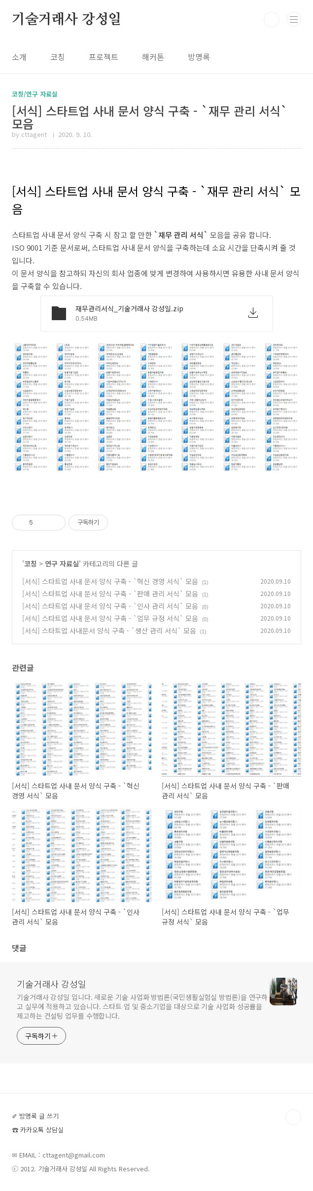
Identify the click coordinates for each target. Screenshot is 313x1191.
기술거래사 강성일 (66, 20)
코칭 (57, 57)
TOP (293, 1117)
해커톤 (153, 57)
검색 (271, 19)
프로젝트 (103, 57)
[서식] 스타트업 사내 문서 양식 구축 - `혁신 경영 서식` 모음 (110, 581)
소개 (19, 57)
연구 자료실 (62, 563)
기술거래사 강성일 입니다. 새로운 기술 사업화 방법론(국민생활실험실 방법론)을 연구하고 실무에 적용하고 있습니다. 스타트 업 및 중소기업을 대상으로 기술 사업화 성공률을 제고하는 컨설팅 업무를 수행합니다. (142, 1006)
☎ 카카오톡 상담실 (38, 1129)
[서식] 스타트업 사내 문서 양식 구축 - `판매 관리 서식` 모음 (110, 593)
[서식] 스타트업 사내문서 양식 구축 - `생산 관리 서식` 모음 (109, 630)
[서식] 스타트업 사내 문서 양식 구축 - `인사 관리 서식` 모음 (110, 606)
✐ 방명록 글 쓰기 (35, 1116)
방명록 (199, 57)
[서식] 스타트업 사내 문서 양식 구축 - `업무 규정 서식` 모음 (110, 618)
